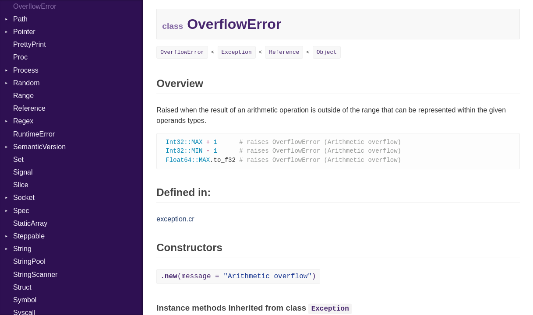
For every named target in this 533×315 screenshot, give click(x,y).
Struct (22, 287)
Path (20, 19)
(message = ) (238, 278)
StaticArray (30, 223)
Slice (20, 185)
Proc (20, 57)
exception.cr (175, 220)
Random (26, 83)
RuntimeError (34, 134)
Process (26, 70)
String (22, 248)
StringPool (29, 261)
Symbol (24, 300)
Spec (21, 210)
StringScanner (35, 274)
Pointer (24, 31)
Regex (23, 121)
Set (18, 159)
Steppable (29, 236)
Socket (24, 197)
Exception (237, 52)
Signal (22, 172)
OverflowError (182, 52)
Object (327, 52)
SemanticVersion (39, 146)
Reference (29, 108)
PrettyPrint (29, 44)
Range (23, 95)
